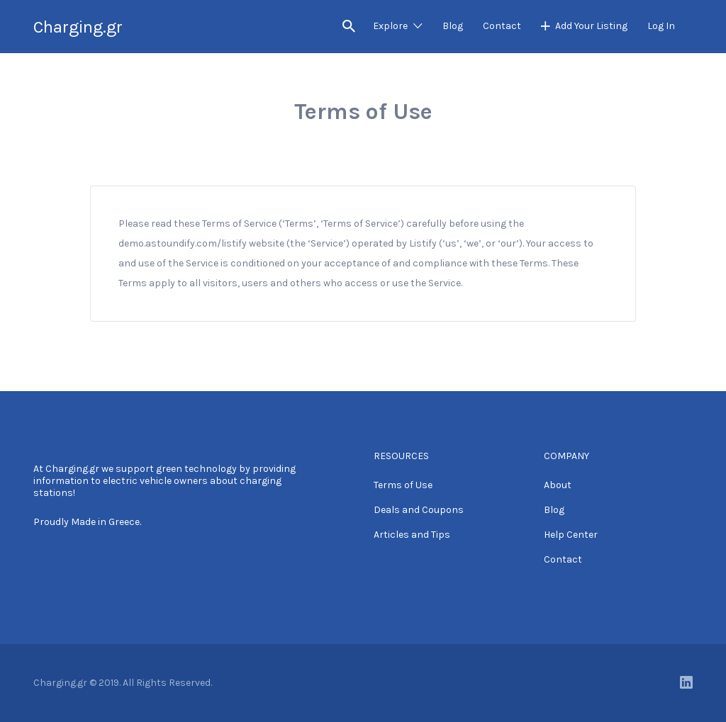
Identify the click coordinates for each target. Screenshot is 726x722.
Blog (452, 26)
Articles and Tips (412, 535)
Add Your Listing (591, 26)
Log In (661, 26)
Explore (390, 26)
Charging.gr (78, 27)
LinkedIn (686, 682)
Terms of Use (403, 485)
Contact (502, 26)
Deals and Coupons (419, 510)
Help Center (571, 535)
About (557, 485)
